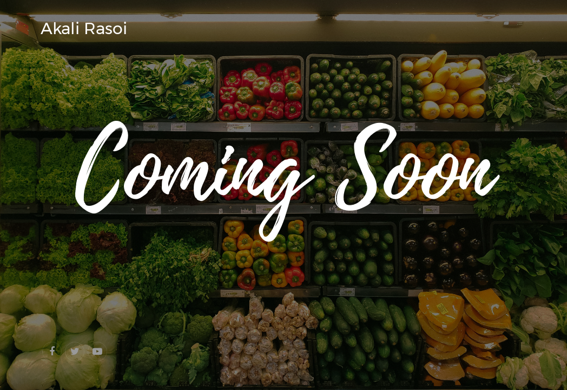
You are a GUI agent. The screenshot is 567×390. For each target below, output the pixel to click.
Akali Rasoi (84, 28)
